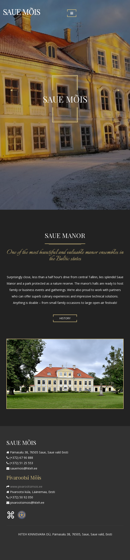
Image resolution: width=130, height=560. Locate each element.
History (65, 318)
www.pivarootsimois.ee (25, 486)
